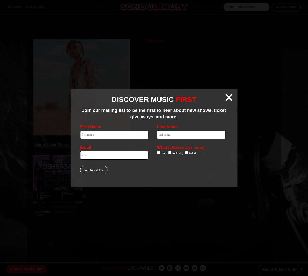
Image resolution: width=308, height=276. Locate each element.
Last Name (167, 127)
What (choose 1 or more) (181, 147)
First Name (90, 127)
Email (85, 147)
